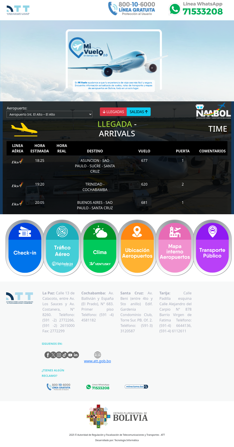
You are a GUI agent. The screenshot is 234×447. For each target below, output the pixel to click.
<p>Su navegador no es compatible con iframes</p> (117, 157)
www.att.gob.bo (97, 361)
